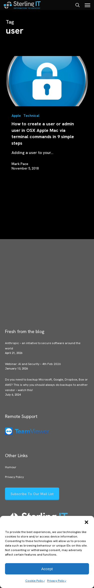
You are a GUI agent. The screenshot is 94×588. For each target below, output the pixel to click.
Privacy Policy (56, 581)
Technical (31, 115)
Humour (10, 467)
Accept (47, 569)
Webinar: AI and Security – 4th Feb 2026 (33, 364)
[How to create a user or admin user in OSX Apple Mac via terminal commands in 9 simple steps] (47, 81)
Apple (16, 115)
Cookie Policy (35, 581)
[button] (86, 522)
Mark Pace (20, 164)
